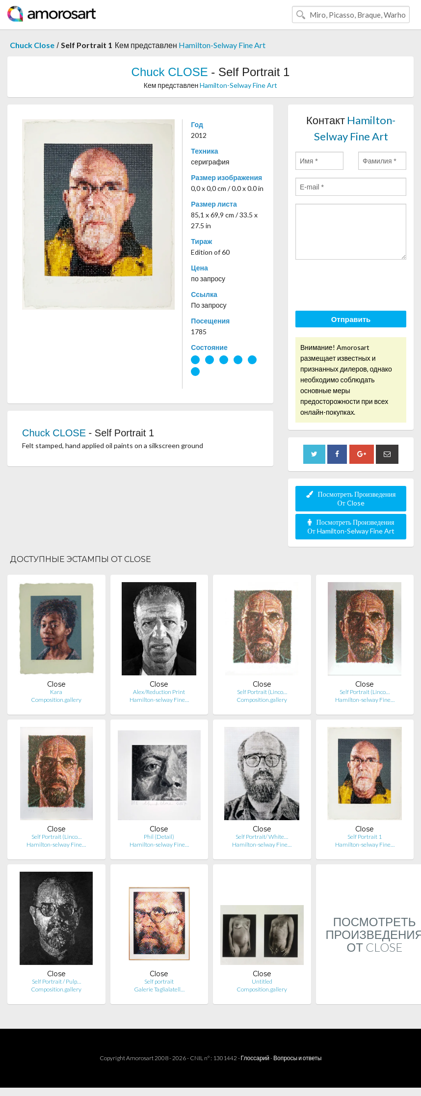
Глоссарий (255, 1058)
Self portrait (159, 981)
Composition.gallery (56, 699)
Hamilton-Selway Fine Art (222, 45)
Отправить (351, 319)
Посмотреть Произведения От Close (351, 498)
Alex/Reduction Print (159, 691)
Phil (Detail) (159, 836)
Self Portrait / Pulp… (56, 981)
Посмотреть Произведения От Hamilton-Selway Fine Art (350, 526)
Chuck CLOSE (170, 72)
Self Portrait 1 (364, 836)
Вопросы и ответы (297, 1058)
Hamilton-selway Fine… (159, 699)
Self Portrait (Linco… (262, 691)
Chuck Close (32, 45)
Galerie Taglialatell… (159, 989)
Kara (56, 691)
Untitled (262, 981)
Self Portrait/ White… (262, 836)
